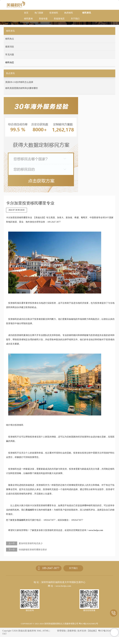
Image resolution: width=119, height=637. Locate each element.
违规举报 (71, 631)
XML (39, 631)
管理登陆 (61, 631)
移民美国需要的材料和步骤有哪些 (21, 88)
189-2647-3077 (50, 568)
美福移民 (30, 510)
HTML (46, 631)
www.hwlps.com (95, 530)
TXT (4, 634)
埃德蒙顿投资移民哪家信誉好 (33, 549)
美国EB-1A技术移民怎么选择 (19, 82)
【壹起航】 (92, 631)
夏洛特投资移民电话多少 (31, 543)
